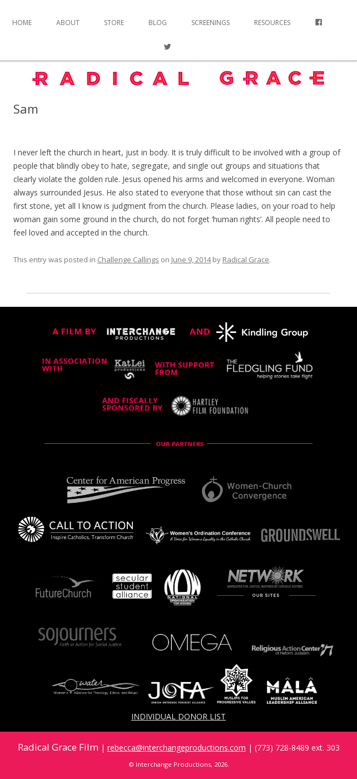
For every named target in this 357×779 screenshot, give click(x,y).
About (68, 22)
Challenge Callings (128, 259)
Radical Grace (245, 259)
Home (22, 22)
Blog (157, 22)
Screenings (210, 22)
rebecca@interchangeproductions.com (176, 747)
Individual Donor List (178, 716)
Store (114, 22)
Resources (272, 22)
